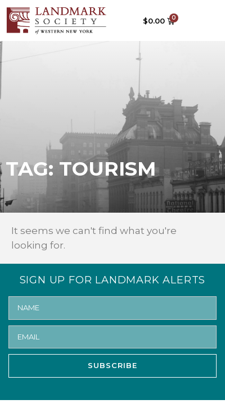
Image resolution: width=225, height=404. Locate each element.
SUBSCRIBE (112, 365)
